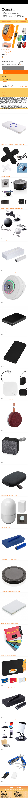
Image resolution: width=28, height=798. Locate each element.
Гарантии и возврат (4, 795)
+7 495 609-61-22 (6, 16)
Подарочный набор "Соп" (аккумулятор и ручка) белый (10, 272)
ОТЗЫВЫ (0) (4, 95)
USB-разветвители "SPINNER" (6, 176)
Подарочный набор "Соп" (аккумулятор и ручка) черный (10, 719)
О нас (2, 792)
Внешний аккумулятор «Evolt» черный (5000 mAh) (9, 367)
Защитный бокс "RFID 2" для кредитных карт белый (9, 623)
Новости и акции (4, 793)
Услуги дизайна (16, 793)
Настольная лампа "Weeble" (5, 527)
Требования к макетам (18, 794)
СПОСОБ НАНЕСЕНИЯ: (6, 64)
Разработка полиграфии (18, 795)
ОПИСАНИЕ (4, 89)
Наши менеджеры (4, 794)
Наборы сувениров (17, 792)
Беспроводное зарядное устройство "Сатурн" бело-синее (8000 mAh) (12, 144)
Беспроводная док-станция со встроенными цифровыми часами (12, 208)
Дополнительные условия (18, 796)
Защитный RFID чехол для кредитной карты (8, 687)
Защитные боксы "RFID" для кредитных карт (8, 655)
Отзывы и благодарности (5, 796)
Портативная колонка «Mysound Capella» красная (9, 431)
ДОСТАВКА (3, 92)
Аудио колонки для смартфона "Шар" (7, 240)
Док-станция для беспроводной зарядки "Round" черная (10, 591)
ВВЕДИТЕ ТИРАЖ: (5, 61)
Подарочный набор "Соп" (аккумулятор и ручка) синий (10, 559)
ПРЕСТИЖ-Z (3, 791)
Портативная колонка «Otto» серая (7, 463)
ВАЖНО (15, 791)
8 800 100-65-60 (12, 16)
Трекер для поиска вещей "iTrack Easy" (7, 399)
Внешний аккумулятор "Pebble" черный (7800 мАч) (9, 495)
